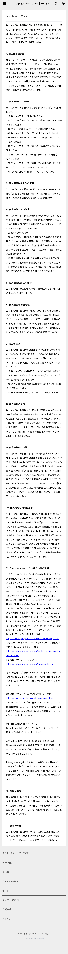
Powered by (34, 939)
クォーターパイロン (11, 881)
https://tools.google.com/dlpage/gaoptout (30, 698)
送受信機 (7, 909)
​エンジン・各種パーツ (12, 900)
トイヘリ (6, 918)
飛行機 (5, 872)
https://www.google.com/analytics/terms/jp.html (32, 638)
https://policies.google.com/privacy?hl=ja (29, 664)
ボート (5, 890)
